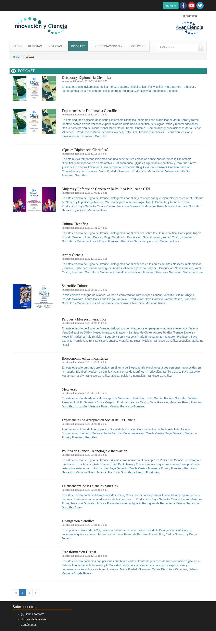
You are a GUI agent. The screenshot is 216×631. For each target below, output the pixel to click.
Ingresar (170, 5)
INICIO (17, 46)
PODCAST (78, 46)
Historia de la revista (34, 619)
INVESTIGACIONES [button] (108, 46)
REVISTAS (35, 46)
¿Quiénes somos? (32, 614)
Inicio (16, 56)
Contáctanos (29, 624)
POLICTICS (138, 46)
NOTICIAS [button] (56, 46)
